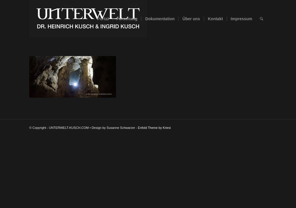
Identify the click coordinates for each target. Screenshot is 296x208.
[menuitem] (102, 19)
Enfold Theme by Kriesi (154, 127)
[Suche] (261, 19)
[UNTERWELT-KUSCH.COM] (88, 19)
